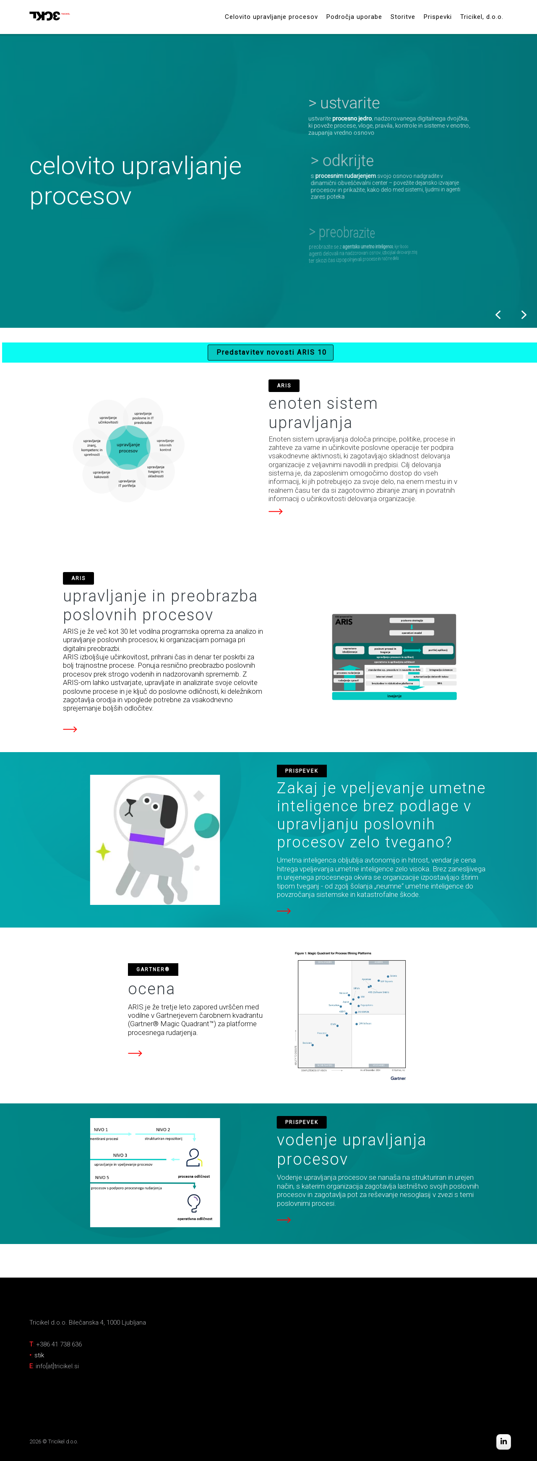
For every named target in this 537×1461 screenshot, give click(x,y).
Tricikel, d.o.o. (481, 17)
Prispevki (438, 17)
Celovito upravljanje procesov (271, 17)
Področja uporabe (354, 17)
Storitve (403, 17)
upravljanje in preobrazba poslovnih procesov (160, 606)
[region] (268, 181)
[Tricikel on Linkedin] (503, 1442)
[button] (387, 113)
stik (39, 1355)
